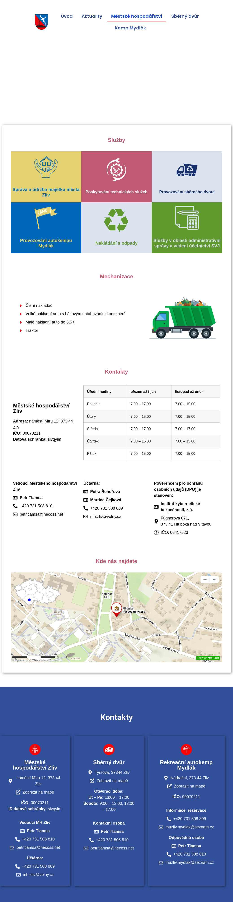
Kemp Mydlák (130, 28)
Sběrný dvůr (185, 16)
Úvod (67, 16)
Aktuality (92, 16)
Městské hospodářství (136, 16)
